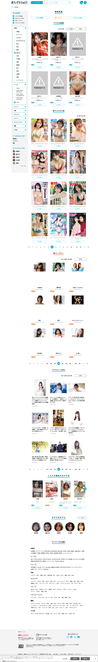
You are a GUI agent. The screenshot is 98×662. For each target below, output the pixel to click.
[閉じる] (95, 658)
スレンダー (36, 581)
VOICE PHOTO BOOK (64, 567)
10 (71, 247)
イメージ (16, 118)
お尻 (53, 581)
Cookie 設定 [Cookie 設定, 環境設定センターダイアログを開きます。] (64, 658)
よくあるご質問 (62, 654)
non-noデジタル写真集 (77, 559)
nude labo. (46, 569)
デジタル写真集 (19, 16)
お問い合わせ (70, 654)
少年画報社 (18, 58)
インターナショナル (66, 583)
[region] (49, 658)
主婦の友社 (18, 52)
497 (79, 363)
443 (70, 363)
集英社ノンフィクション (48, 561)
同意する (85, 658)
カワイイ (71, 589)
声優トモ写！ (34, 569)
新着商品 (15, 138)
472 (51, 469)
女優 (53, 603)
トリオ (40, 597)
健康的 (35, 583)
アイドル (45, 603)
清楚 (34, 591)
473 (55, 469)
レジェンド (47, 607)
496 (76, 363)
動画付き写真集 (55, 567)
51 (76, 247)
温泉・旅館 (66, 597)
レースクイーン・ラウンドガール (41, 605)
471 (47, 469)
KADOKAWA (18, 37)
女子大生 (76, 603)
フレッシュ (43, 583)
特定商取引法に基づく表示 (45, 654)
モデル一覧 (22, 166)
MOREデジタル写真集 (65, 559)
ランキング (15, 141)
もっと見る (81, 517)
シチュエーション (18, 122)
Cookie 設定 (55, 654)
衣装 (15, 110)
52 (80, 247)
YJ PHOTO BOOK (46, 559)
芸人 (55, 607)
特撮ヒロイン (36, 607)
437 (47, 363)
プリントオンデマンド (75, 567)
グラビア (18, 102)
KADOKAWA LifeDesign (20, 40)
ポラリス (40, 569)
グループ (49, 597)
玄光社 (17, 43)
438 (51, 363)
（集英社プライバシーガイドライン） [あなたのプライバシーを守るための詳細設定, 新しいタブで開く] (9, 660)
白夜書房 (18, 74)
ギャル (77, 583)
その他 (15, 130)
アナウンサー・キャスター (60, 605)
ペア (34, 597)
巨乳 (45, 581)
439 (55, 363)
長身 (79, 581)
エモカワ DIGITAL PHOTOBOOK (19, 98)
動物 (64, 613)
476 (66, 469)
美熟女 (52, 589)
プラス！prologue (45, 567)
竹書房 (17, 62)
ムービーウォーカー (20, 80)
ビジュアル (16, 114)
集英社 (17, 49)
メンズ (57, 613)
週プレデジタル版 (19, 18)
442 (66, 363)
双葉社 (17, 77)
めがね (60, 575)
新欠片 (17, 68)
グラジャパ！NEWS (19, 23)
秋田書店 (18, 31)
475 (62, 469)
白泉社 (17, 71)
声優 (68, 603)
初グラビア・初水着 (46, 613)
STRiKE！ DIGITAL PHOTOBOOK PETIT (20, 94)
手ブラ (35, 613)
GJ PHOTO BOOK (55, 559)
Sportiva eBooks (59, 561)
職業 (15, 126)
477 (70, 469)
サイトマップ (78, 654)
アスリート (63, 607)
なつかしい (61, 589)
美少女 (35, 589)
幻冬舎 (17, 46)
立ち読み (39, 67)
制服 (43, 575)
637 (79, 469)
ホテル (57, 597)
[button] (85, 489)
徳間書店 (18, 65)
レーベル (16, 84)
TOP (12, 7)
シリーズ (16, 106)
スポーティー (54, 583)
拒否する (75, 658)
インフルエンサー (76, 605)
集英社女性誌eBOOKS (36, 561)
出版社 (15, 28)
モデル (61, 603)
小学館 (17, 55)
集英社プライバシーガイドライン (31, 654)
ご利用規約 (19, 654)
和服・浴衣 (69, 575)
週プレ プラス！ (19, 20)
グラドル (35, 603)
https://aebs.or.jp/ (29, 646)
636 (76, 469)
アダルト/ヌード (72, 607)
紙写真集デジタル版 (36, 567)
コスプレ (35, 575)
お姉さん (43, 589)
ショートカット (63, 581)
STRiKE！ (18, 88)
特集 (14, 143)
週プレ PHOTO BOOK (36, 559)
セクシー (81, 589)
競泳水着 (51, 575)
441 (62, 363)
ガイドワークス (19, 34)
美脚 (72, 581)
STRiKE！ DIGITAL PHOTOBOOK (19, 91)
